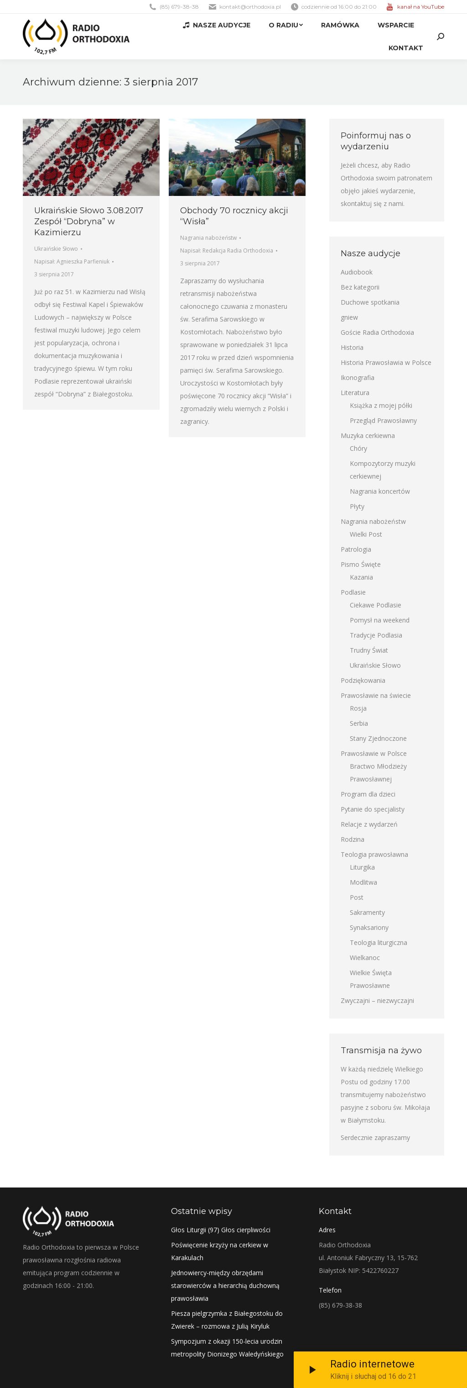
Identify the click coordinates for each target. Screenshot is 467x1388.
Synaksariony (369, 927)
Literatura (355, 392)
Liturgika (362, 867)
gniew (349, 317)
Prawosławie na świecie (376, 695)
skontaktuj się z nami (372, 203)
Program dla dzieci (368, 794)
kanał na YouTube (420, 6)
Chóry (358, 448)
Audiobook (357, 272)
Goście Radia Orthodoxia (377, 332)
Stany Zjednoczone (378, 738)
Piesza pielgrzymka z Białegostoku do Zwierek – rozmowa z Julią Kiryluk (227, 1319)
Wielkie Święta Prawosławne (371, 979)
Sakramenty (367, 912)
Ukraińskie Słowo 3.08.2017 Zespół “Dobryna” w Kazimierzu (88, 221)
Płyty (357, 506)
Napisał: (71, 261)
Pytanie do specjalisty (373, 809)
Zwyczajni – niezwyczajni (377, 1000)
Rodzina (352, 839)
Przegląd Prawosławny (383, 420)
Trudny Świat (369, 650)
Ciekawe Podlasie (375, 605)
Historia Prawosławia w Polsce (386, 362)
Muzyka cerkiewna (368, 435)
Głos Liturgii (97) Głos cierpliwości (220, 1229)
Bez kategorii (360, 287)
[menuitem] (216, 25)
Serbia (359, 723)
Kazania (361, 577)
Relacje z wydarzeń (369, 824)
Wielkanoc (365, 957)
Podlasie (353, 592)
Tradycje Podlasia (376, 635)
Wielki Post (366, 534)
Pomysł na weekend (380, 620)
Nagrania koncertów (380, 491)
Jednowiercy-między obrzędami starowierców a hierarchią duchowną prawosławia (225, 1285)
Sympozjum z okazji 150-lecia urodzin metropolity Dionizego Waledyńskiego (227, 1347)
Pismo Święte (361, 564)
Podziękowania (363, 680)
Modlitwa (363, 882)
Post (356, 897)
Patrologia (356, 549)
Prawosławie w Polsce (374, 753)
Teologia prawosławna (374, 854)
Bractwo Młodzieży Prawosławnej (378, 772)
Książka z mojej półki (381, 405)
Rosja (358, 708)
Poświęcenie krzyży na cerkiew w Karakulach (219, 1251)
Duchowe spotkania (370, 302)
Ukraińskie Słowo (56, 249)
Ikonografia (357, 377)
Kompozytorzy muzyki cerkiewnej (382, 469)
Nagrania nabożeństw (208, 238)
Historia (352, 347)
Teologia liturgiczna (378, 942)
